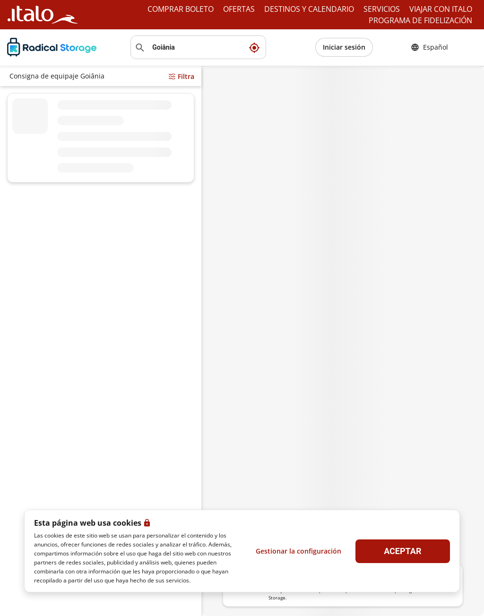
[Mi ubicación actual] (254, 47)
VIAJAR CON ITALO (440, 9)
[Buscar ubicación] (198, 47)
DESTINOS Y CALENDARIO (309, 9)
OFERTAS (239, 9)
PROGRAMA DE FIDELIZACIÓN (420, 20)
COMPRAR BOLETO (180, 9)
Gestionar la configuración (298, 551)
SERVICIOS (381, 9)
